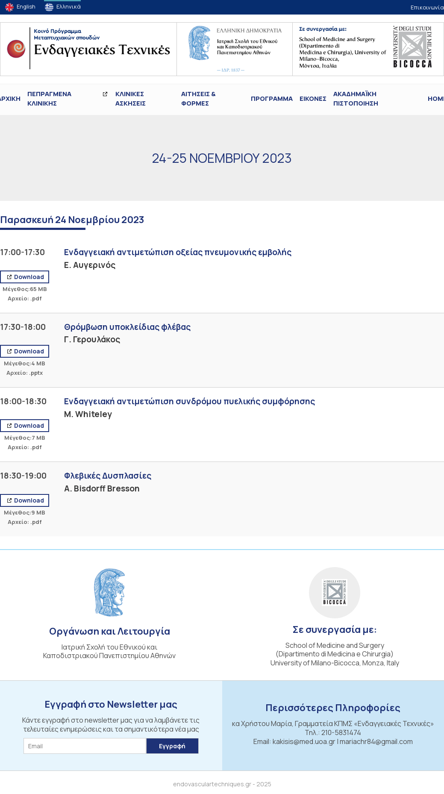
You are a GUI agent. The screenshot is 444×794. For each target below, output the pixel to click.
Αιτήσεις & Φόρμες (198, 98)
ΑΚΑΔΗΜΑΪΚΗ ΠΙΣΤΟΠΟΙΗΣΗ (355, 98)
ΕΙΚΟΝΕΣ (313, 98)
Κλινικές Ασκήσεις (130, 98)
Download (28, 277)
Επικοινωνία (427, 7)
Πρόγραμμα (272, 98)
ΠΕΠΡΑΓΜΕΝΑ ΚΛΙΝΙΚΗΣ (49, 98)
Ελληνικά (68, 6)
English (26, 6)
